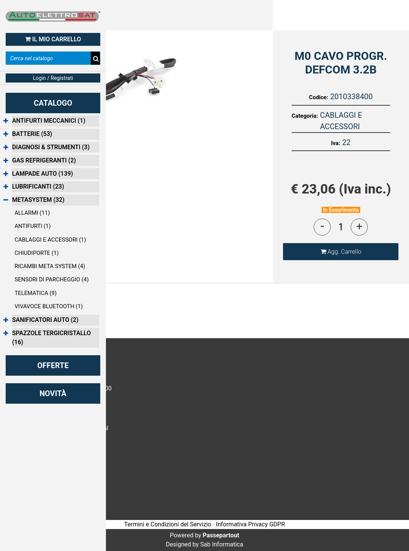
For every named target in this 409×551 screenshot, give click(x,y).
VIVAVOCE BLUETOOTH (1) (49, 306)
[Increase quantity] (359, 227)
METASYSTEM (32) (38, 199)
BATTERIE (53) (32, 133)
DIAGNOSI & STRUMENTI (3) (51, 147)
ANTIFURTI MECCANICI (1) (49, 120)
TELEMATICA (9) (36, 293)
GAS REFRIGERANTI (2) (44, 160)
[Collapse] (6, 200)
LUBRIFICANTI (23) (38, 186)
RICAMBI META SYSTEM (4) (50, 266)
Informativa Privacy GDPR (250, 524)
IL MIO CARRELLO (53, 39)
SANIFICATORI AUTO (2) (45, 319)
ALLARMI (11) (32, 212)
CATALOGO (53, 103)
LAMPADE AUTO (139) (42, 173)
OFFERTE (53, 365)
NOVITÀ (52, 393)
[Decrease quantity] (322, 227)
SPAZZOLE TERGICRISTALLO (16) (51, 337)
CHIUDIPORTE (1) (37, 253)
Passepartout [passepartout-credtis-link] (221, 535)
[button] (136, 76)
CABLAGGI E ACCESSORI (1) (50, 239)
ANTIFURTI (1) (33, 226)
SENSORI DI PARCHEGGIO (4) (52, 279)
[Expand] (6, 121)
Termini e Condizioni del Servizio (167, 524)
